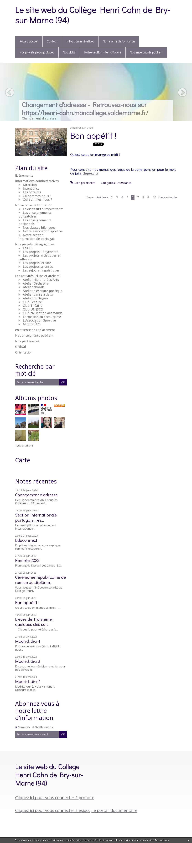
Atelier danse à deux (38, 294)
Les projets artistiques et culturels (40, 257)
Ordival (20, 347)
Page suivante (168, 197)
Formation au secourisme (42, 317)
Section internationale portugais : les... (36, 517)
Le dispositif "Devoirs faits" (43, 209)
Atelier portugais (35, 298)
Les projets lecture (37, 263)
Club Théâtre (32, 305)
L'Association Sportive (39, 320)
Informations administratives (37, 181)
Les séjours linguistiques (41, 270)
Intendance (31, 188)
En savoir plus (162, 840)
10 (154, 197)
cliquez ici (90, 173)
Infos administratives (80, 41)
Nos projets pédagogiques (36, 52)
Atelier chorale (34, 287)
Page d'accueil (28, 41)
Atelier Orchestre (36, 283)
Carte (22, 460)
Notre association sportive (43, 231)
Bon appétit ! (27, 602)
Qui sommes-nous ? (37, 199)
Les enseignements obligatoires (35, 214)
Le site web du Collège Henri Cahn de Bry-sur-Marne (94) (92, 14)
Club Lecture (32, 302)
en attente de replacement (35, 330)
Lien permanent (83, 183)
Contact (52, 41)
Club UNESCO (33, 309)
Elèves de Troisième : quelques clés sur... (34, 621)
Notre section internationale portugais (37, 237)
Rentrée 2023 (27, 560)
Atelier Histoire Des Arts (41, 280)
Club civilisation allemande (43, 313)
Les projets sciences (38, 266)
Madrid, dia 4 (27, 641)
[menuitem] (29, 41)
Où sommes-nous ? (37, 196)
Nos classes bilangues (39, 227)
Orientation (24, 352)
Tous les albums (24, 445)
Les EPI (28, 248)
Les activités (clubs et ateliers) (37, 276)
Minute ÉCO (31, 324)
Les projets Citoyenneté (40, 252)
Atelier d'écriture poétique (42, 291)
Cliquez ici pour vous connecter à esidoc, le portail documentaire (76, 810)
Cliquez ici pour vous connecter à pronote (54, 797)
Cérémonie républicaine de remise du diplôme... (40, 579)
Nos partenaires (27, 341)
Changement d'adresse (36, 495)
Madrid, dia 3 (27, 661)
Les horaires (32, 192)
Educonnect (26, 540)
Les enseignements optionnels (35, 222)
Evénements (24, 175)
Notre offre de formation (119, 41)
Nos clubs (69, 52)
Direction (30, 185)
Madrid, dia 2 (27, 681)
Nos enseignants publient (146, 52)
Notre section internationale (102, 52)
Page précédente (97, 197)
